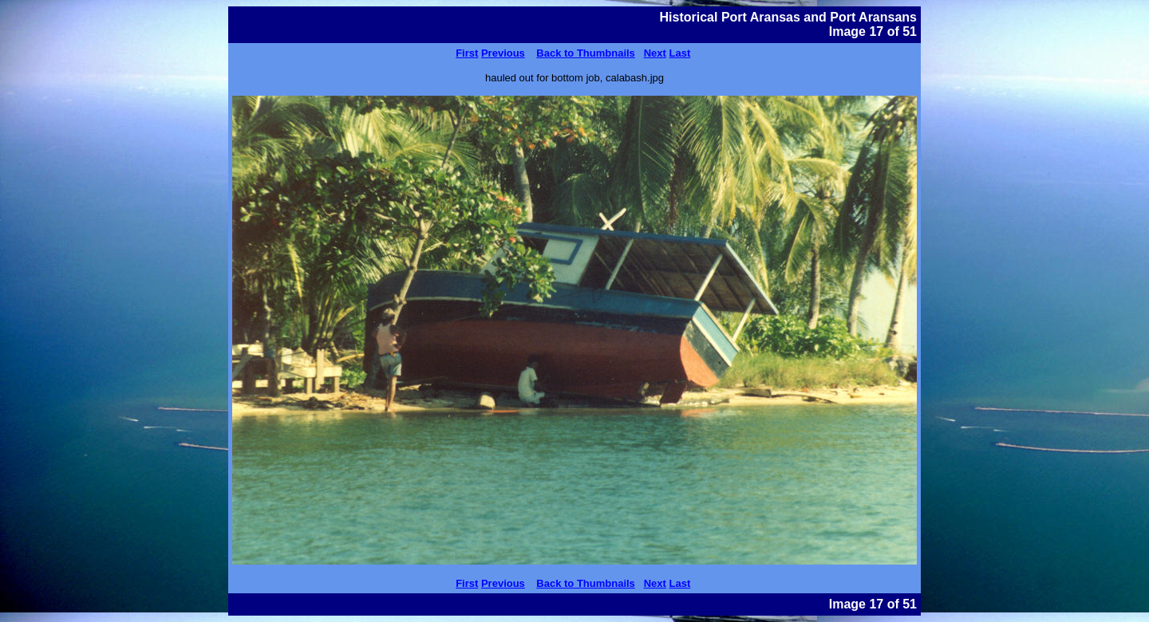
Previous (503, 53)
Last (680, 53)
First (467, 53)
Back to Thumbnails (585, 53)
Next (655, 53)
